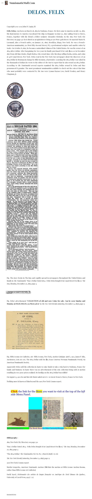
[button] (2, 3)
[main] (46, 12)
